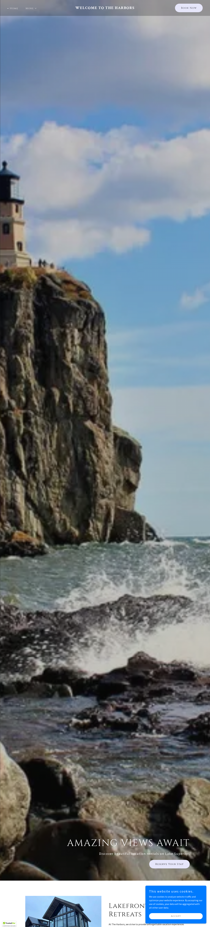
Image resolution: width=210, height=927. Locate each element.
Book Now (189, 8)
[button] (30, 8)
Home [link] (14, 8)
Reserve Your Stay (169, 864)
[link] (104, 8)
